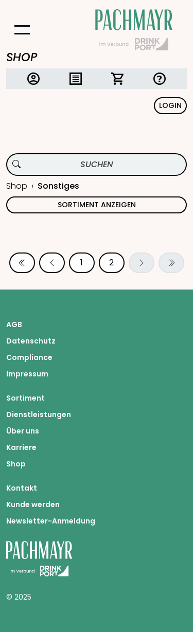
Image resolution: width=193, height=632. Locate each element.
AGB (14, 324)
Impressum (27, 374)
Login (170, 105)
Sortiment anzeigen (97, 205)
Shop (16, 186)
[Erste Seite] (22, 262)
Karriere (21, 447)
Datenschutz (31, 341)
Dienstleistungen (38, 414)
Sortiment (25, 398)
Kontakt (21, 488)
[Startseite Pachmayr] (133, 29)
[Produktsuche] (96, 164)
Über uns (22, 431)
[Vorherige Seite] (52, 262)
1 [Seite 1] (81, 262)
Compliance (29, 357)
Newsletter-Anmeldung (50, 521)
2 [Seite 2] (111, 262)
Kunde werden (33, 504)
